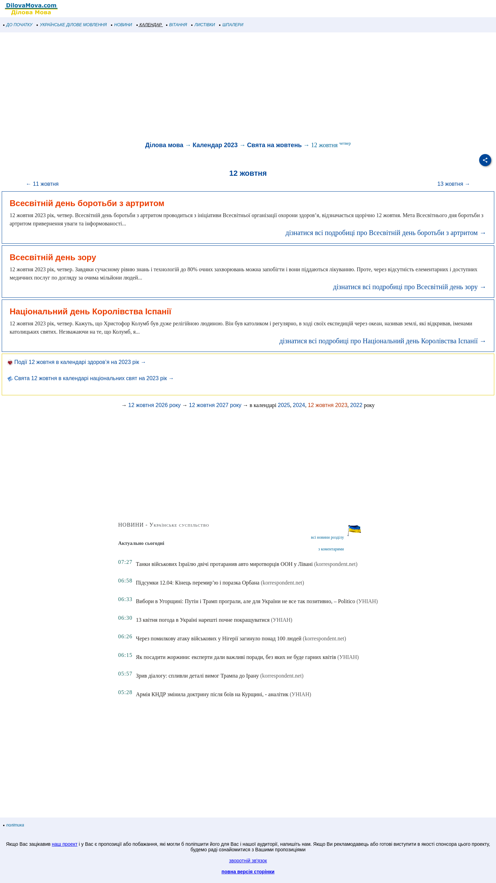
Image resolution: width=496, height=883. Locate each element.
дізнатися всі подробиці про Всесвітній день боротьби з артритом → (386, 232)
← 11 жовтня (42, 184)
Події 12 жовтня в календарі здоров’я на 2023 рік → (76, 362)
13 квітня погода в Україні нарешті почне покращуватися (203, 620)
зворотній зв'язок (248, 860)
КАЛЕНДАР (149, 24)
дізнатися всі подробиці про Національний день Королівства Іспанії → (382, 341)
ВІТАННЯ (176, 24)
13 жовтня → (453, 184)
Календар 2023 (215, 145)
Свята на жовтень (274, 145)
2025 (284, 405)
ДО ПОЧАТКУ (17, 24)
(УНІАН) (367, 601)
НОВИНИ (121, 24)
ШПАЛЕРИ (231, 24)
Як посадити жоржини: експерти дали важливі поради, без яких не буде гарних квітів (236, 657)
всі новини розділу (327, 537)
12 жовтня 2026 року (154, 405)
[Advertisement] (206, 87)
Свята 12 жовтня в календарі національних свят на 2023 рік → (90, 378)
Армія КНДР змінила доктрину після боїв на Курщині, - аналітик (212, 694)
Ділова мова (164, 145)
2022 (356, 405)
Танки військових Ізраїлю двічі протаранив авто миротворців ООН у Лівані (224, 564)
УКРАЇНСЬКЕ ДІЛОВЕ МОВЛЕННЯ (72, 24)
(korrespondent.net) (336, 564)
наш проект (65, 844)
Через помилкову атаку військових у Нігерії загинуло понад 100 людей (219, 638)
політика (13, 825)
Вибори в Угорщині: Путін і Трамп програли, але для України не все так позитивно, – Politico (245, 601)
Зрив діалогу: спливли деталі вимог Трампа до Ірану (197, 676)
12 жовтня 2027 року (215, 405)
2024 (299, 405)
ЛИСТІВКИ (203, 24)
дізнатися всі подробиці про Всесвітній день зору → (409, 287)
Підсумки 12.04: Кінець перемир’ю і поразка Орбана (198, 583)
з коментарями (331, 549)
